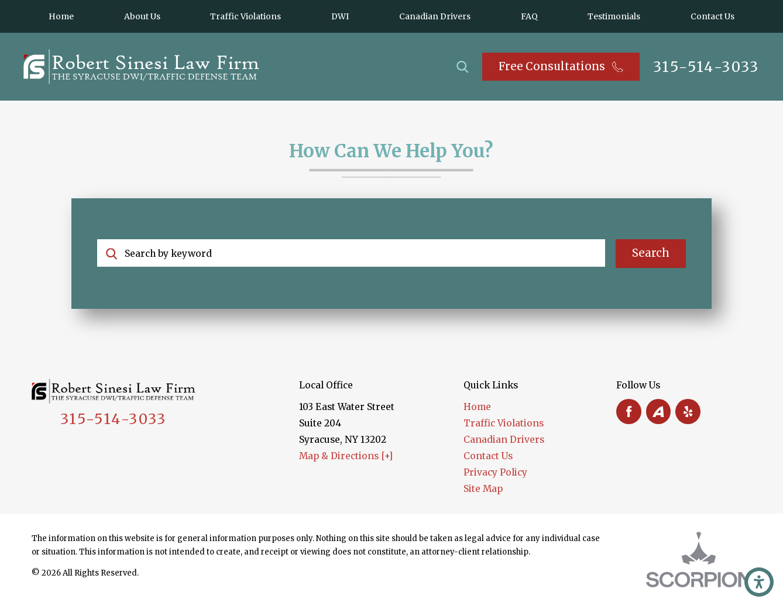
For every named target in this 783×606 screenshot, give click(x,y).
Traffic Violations (503, 423)
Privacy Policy (495, 472)
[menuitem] (61, 16)
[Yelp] (687, 411)
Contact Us (488, 456)
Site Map (483, 488)
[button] (759, 582)
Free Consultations (561, 66)
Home (477, 406)
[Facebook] (628, 411)
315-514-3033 (706, 66)
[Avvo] (658, 411)
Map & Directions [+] (346, 456)
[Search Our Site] (462, 67)
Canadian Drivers (503, 439)
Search (650, 253)
